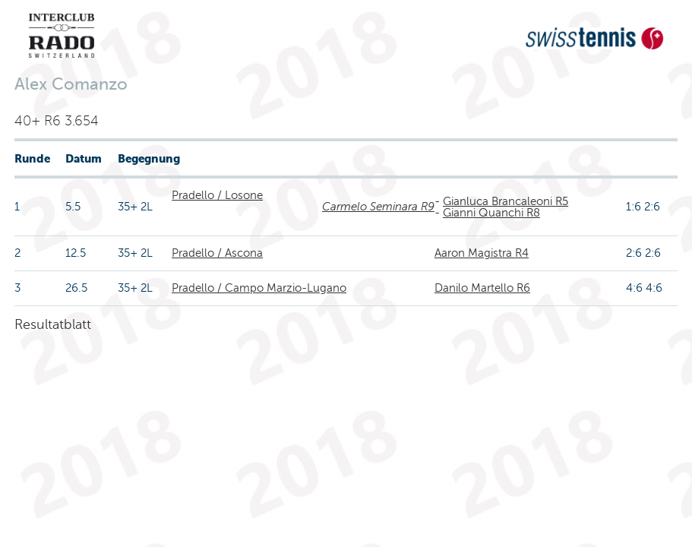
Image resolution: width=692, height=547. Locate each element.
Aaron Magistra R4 (481, 253)
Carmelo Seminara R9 (378, 207)
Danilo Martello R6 (482, 288)
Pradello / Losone (217, 195)
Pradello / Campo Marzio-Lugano (259, 288)
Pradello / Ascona (217, 253)
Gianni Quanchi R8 (491, 213)
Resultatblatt (52, 324)
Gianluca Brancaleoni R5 (505, 201)
